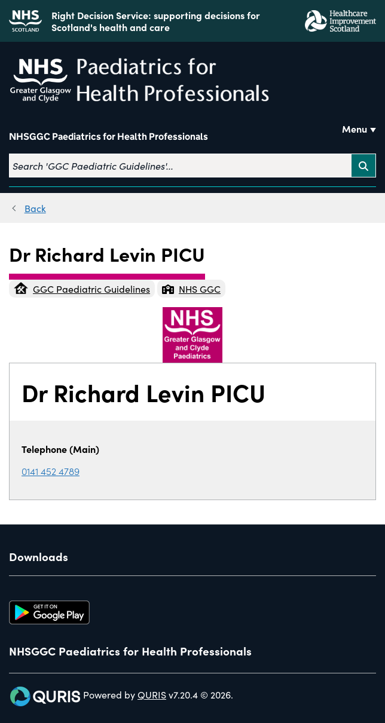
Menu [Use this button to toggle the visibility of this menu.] (354, 128)
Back (35, 208)
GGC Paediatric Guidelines (82, 288)
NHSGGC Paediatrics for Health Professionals (108, 136)
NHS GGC (191, 288)
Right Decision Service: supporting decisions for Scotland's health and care (155, 21)
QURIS (152, 694)
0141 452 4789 (51, 470)
